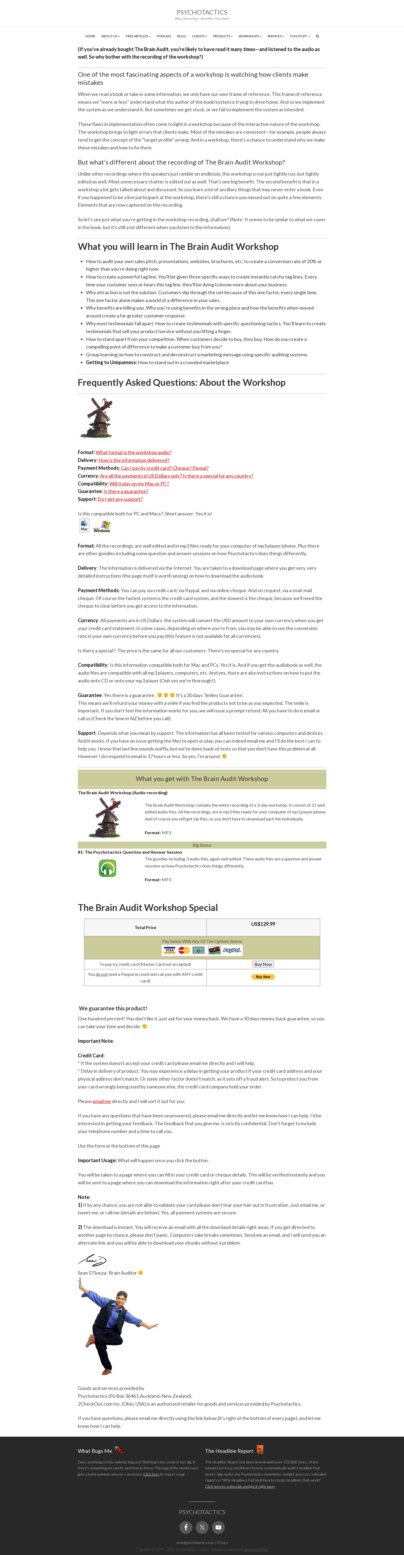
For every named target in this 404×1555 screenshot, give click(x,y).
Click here (151, 1474)
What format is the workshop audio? (134, 452)
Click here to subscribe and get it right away (240, 1486)
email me (102, 1101)
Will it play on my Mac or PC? (139, 484)
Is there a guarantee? (125, 491)
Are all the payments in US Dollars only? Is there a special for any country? (177, 476)
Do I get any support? (120, 499)
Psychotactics (202, 12)
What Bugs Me (95, 1451)
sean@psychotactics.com (195, 1542)
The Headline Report (229, 1451)
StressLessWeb (256, 1549)
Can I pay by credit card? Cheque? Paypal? (165, 468)
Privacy (222, 1542)
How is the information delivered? (133, 460)
